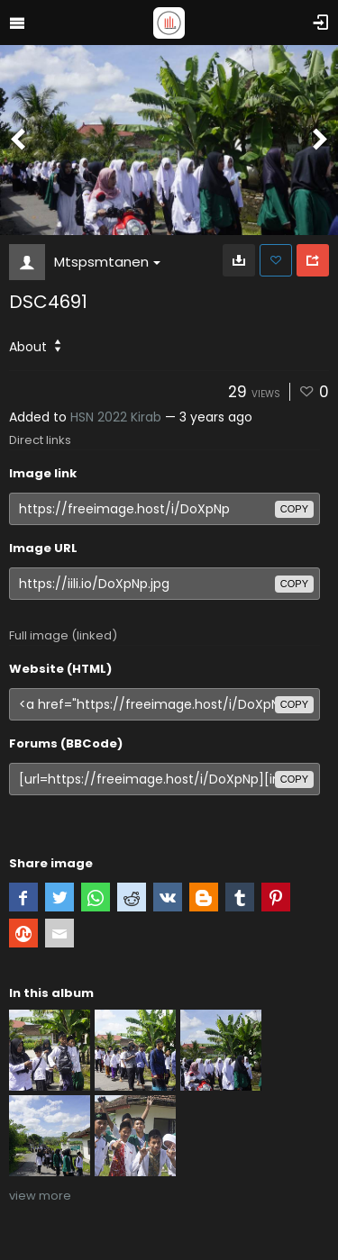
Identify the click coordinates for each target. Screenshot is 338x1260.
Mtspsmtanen (107, 261)
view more (40, 1195)
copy (294, 508)
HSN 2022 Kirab (115, 417)
